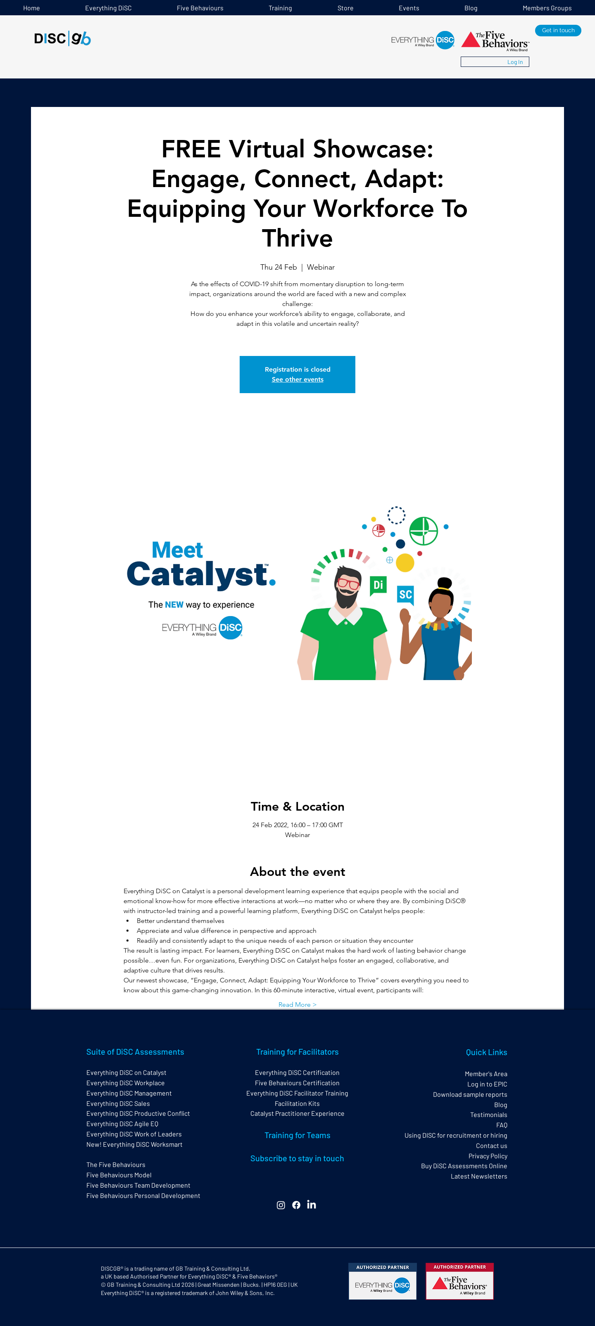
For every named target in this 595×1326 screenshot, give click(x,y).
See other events (298, 379)
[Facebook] (296, 1205)
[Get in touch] (558, 30)
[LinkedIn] (311, 1205)
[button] (280, 7)
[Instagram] (281, 1205)
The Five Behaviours (115, 1164)
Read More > (297, 1004)
